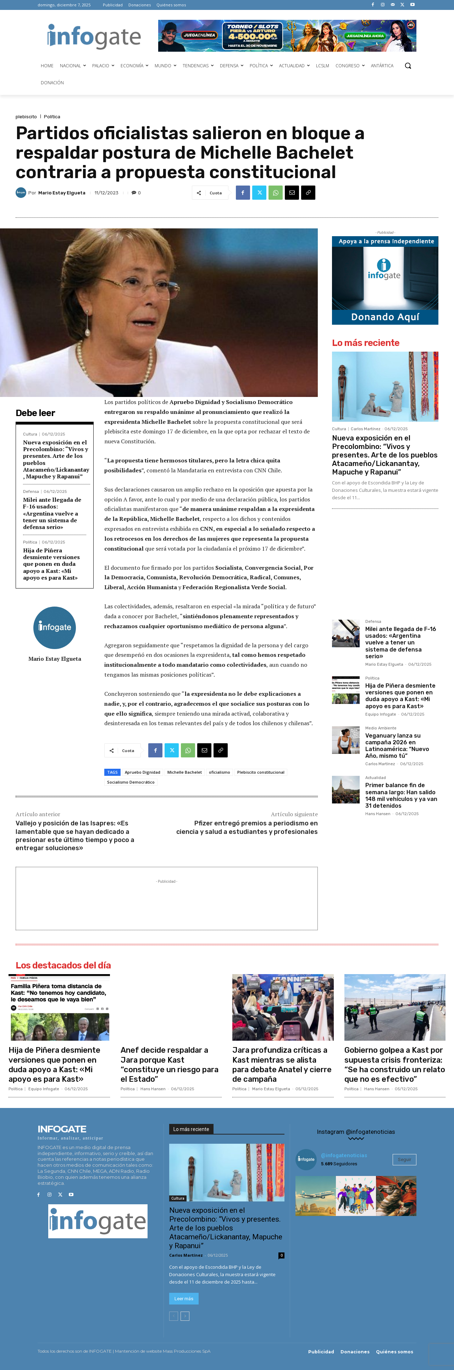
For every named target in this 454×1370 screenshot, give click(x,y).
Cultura (30, 434)
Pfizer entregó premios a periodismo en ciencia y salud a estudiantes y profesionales (247, 827)
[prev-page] (173, 1314)
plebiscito (26, 116)
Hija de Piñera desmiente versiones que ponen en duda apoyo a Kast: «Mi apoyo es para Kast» (51, 563)
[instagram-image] (315, 1195)
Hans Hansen (378, 814)
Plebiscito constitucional (260, 772)
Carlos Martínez (366, 429)
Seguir (404, 1158)
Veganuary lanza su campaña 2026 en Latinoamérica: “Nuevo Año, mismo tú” (397, 746)
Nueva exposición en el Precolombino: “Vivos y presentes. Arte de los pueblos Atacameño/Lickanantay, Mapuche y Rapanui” (56, 459)
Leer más (184, 1297)
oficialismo (219, 772)
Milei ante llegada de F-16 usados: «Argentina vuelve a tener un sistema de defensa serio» (52, 513)
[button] (407, 65)
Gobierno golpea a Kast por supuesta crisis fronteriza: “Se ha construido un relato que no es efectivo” (394, 1063)
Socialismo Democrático (131, 782)
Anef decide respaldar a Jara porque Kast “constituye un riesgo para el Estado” (170, 1063)
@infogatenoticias (344, 1154)
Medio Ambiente (381, 728)
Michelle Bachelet (184, 772)
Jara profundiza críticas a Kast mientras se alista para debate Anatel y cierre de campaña (282, 1063)
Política (52, 116)
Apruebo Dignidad (142, 772)
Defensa (31, 492)
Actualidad (375, 778)
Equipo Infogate (380, 714)
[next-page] (185, 1314)
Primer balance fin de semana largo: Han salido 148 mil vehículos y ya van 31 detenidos (401, 795)
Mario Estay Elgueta (61, 193)
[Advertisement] (167, 901)
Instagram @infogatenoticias (356, 1130)
